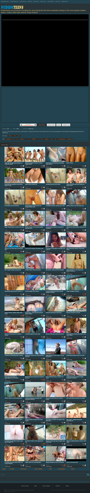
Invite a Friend (46, 485)
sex (51, 139)
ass (17, 139)
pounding (8, 139)
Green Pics (58, 1)
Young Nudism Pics (14, 1)
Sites (72, 469)
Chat (50, 469)
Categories (61, 469)
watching (69, 139)
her (13, 139)
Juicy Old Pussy (50, 1)
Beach (10, 135)
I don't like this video (35, 125)
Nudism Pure (36, 1)
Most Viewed (38, 469)
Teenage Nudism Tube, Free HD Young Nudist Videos (23, 490)
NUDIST (34, 139)
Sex (15, 135)
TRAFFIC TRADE (25, 485)
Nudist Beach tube (5, 1)
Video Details (41, 124)
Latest (12, 469)
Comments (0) (66, 124)
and (55, 139)
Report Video (51, 124)
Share (58, 124)
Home (4, 469)
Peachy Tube (43, 1)
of (38, 139)
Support (58, 485)
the (42, 139)
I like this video (21, 125)
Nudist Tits (30, 1)
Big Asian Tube (65, 1)
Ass (19, 135)
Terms (67, 485)
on (29, 139)
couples (46, 139)
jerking (22, 139)
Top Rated (23, 469)
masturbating (62, 139)
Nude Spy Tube (23, 1)
